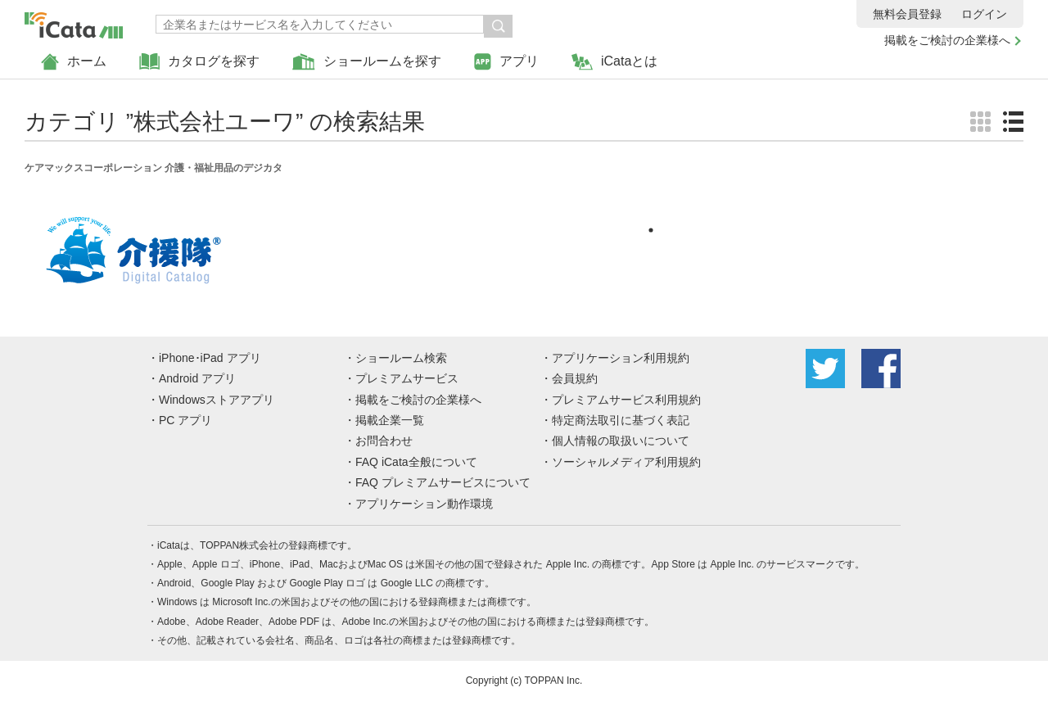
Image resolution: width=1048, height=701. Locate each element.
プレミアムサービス (406, 378)
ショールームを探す (366, 61)
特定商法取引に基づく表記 (620, 420)
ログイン (984, 13)
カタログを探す (199, 61)
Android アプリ (197, 378)
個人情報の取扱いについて (620, 440)
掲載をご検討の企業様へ (947, 40)
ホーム (73, 61)
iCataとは (614, 61)
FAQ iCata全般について (416, 461)
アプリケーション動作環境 (424, 503)
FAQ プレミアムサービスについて (443, 482)
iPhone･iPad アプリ (210, 357)
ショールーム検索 (401, 357)
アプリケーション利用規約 (620, 357)
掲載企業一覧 (389, 420)
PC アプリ (185, 420)
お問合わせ (384, 440)
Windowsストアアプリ (216, 399)
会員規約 (575, 378)
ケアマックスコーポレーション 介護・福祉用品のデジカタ (153, 168)
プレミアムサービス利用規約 (626, 399)
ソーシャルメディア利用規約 (626, 461)
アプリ (506, 61)
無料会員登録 (907, 13)
